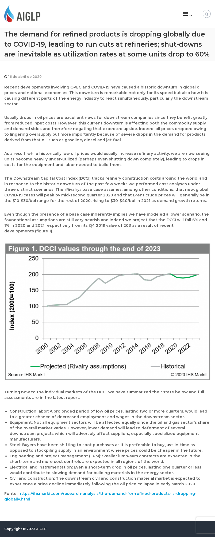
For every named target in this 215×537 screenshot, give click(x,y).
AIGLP (41, 529)
